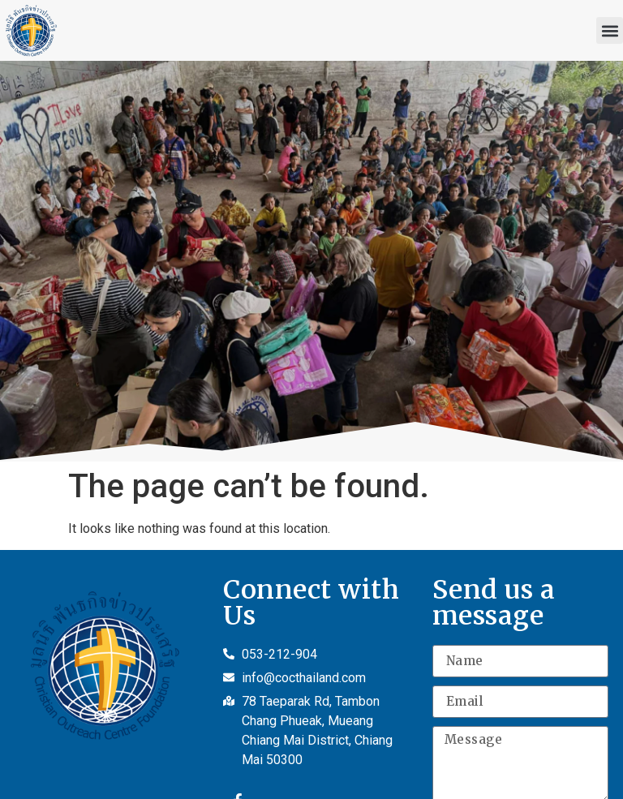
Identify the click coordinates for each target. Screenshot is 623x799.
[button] (609, 30)
